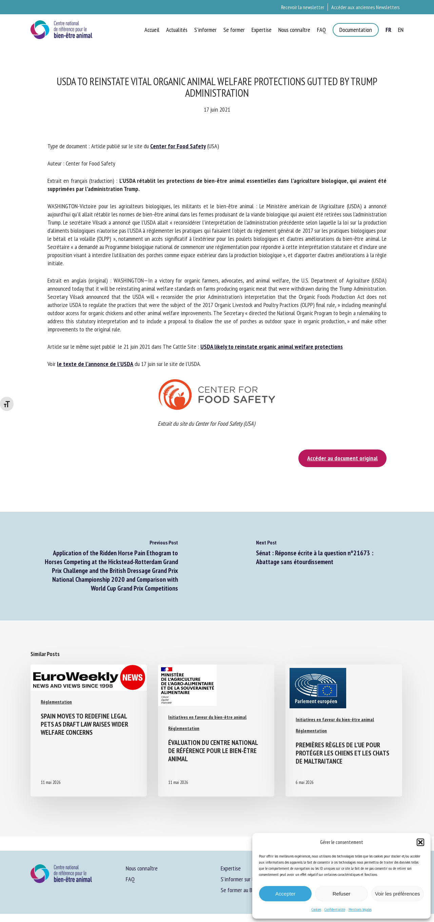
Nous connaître (142, 868)
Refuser (342, 894)
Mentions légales (360, 909)
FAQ (130, 879)
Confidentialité (334, 909)
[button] (420, 842)
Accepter (285, 894)
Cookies (316, 909)
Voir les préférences (397, 894)
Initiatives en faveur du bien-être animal (207, 717)
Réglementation (56, 702)
